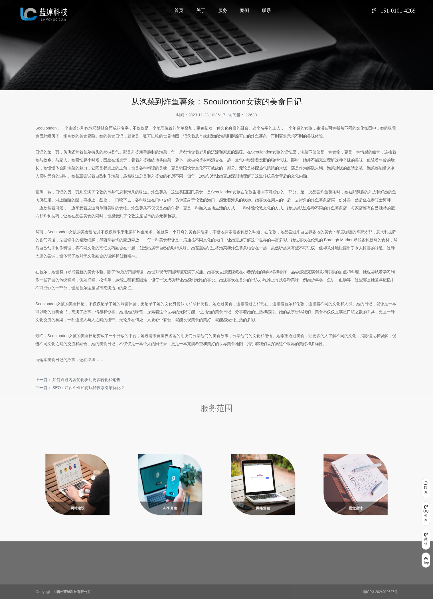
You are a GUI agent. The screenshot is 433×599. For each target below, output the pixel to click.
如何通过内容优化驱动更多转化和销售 (86, 379)
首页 (178, 10)
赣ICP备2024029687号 (380, 592)
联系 (266, 10)
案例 (244, 10)
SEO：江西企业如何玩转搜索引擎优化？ (88, 387)
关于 (200, 10)
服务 (222, 10)
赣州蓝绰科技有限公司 (73, 592)
